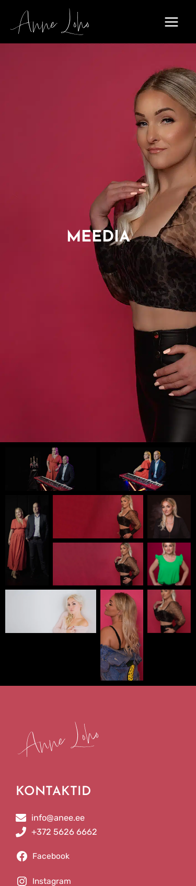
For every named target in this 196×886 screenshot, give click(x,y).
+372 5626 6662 (64, 832)
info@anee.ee (58, 818)
